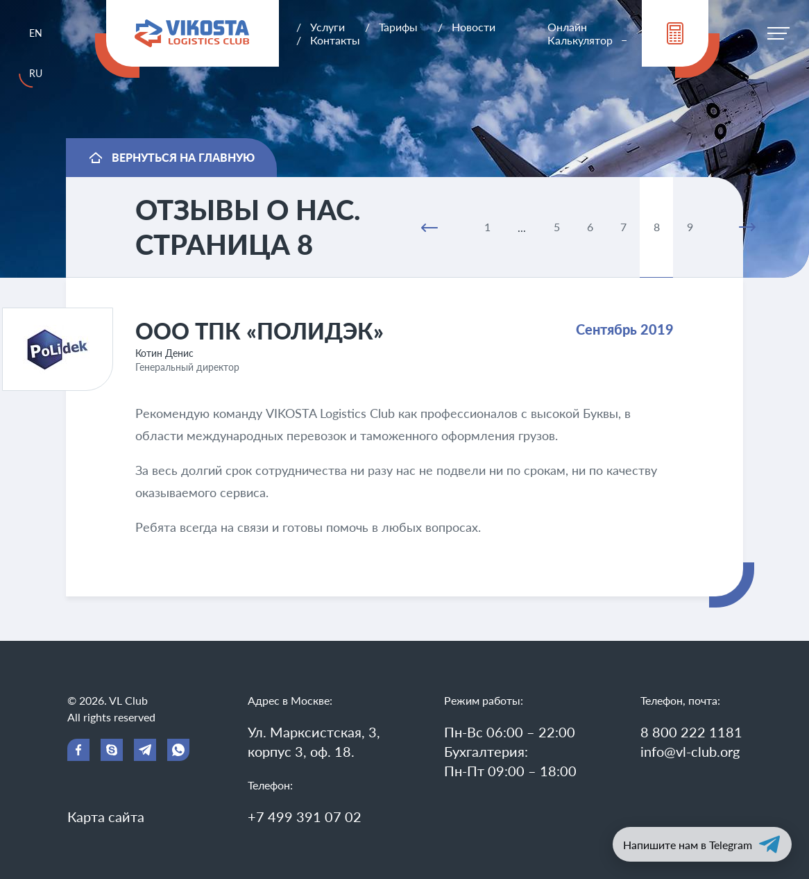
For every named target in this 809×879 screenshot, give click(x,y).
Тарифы (398, 26)
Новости (473, 26)
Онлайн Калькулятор (580, 33)
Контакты (335, 40)
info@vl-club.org (690, 751)
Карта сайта (105, 816)
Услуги (327, 26)
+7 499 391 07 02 (304, 816)
